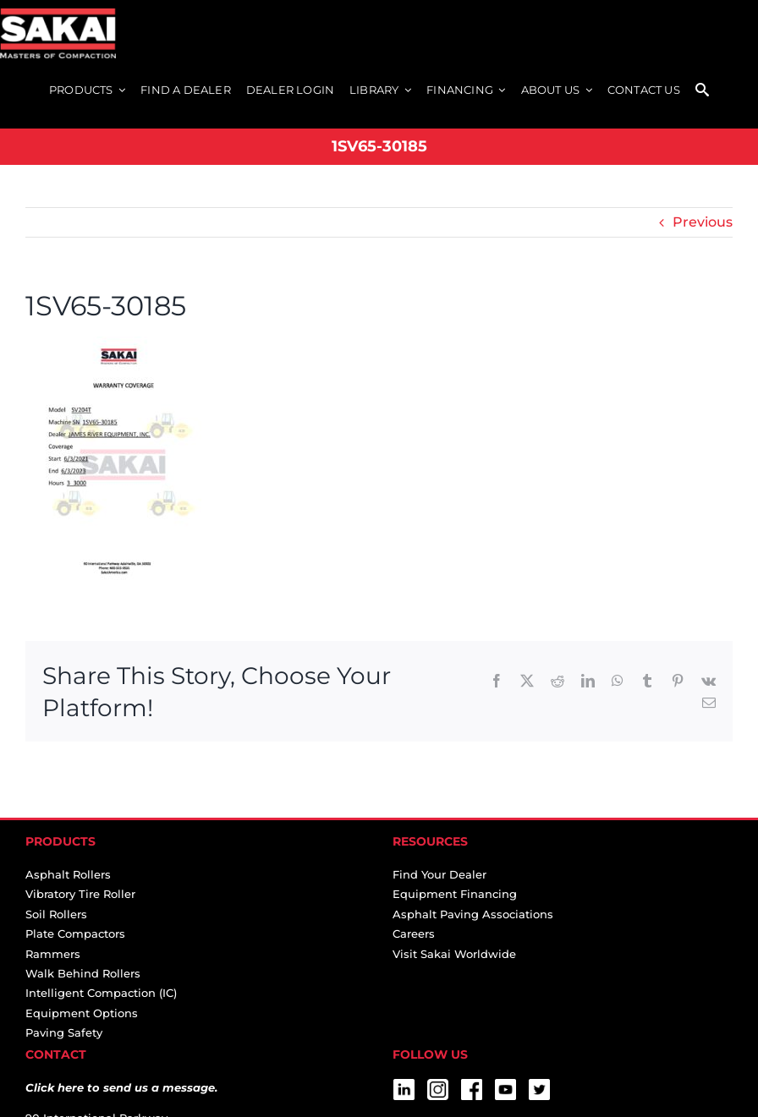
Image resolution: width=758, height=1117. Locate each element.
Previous (703, 222)
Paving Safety (63, 1032)
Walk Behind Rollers (82, 973)
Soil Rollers (56, 914)
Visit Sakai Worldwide (454, 954)
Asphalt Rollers (68, 874)
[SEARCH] (702, 91)
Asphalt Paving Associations (473, 914)
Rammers (52, 954)
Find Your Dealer (439, 874)
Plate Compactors (75, 933)
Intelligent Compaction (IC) (101, 992)
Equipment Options (81, 1013)
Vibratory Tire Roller (80, 894)
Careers (414, 933)
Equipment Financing (455, 894)
